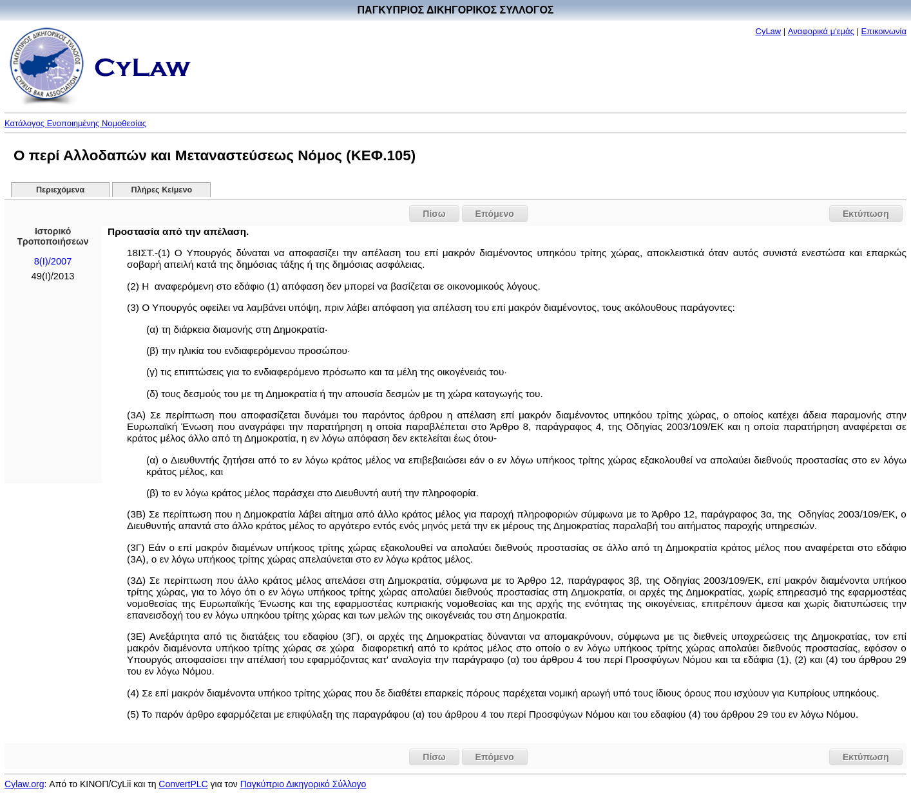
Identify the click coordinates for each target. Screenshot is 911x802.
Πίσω (434, 214)
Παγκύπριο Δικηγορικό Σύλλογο (303, 784)
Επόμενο (494, 214)
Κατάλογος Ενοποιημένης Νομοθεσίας (75, 123)
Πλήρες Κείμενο (162, 189)
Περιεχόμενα (60, 189)
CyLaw (769, 31)
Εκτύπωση (866, 214)
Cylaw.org (24, 784)
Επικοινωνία (883, 31)
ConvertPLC (182, 784)
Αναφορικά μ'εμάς (821, 31)
